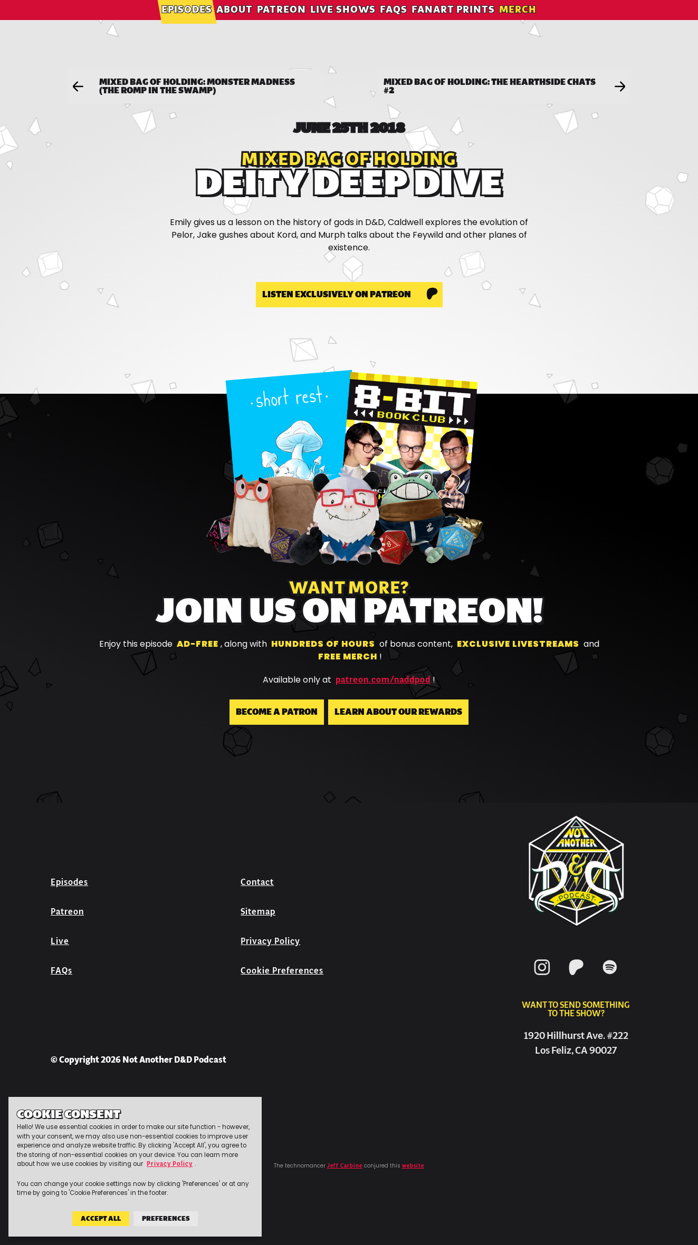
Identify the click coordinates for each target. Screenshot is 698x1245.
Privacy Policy (270, 941)
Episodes (186, 23)
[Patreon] (576, 977)
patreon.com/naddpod (383, 680)
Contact (257, 882)
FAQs (393, 23)
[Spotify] (610, 977)
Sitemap (258, 912)
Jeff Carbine (344, 1166)
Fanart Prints (453, 23)
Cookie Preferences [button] (282, 971)
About (234, 23)
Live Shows (343, 23)
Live (60, 941)
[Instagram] (542, 977)
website (413, 1166)
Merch (518, 23)
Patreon (281, 23)
